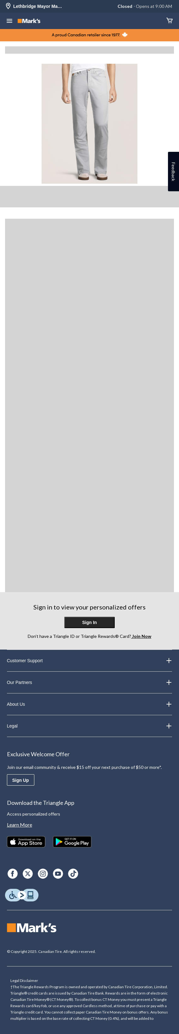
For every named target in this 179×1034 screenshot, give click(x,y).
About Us (89, 704)
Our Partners (89, 682)
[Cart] (169, 21)
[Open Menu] (9, 21)
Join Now (141, 636)
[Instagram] (43, 874)
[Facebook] (13, 874)
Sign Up (20, 780)
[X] (28, 874)
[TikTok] (73, 874)
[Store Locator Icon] (8, 6)
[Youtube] (58, 874)
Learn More (19, 825)
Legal (89, 726)
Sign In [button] (89, 622)
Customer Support (89, 660)
